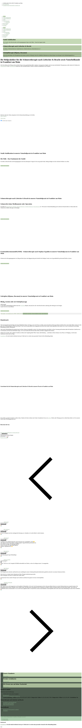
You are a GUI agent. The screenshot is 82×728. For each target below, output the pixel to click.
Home (4, 16)
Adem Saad (6, 522)
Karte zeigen (5, 676)
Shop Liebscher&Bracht (8, 704)
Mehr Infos (5, 43)
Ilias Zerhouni (6, 529)
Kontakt (4, 25)
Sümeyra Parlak (7, 559)
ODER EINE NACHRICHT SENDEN (35, 313)
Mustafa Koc (6, 551)
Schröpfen (8, 22)
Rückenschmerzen (21, 206)
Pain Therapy (6, 23)
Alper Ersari (6, 537)
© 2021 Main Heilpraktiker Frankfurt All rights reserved (13, 716)
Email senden (6, 686)
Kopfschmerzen (9, 206)
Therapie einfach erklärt (8, 703)
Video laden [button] (3, 118)
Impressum (5, 719)
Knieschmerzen (36, 206)
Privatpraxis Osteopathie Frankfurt (11, 709)
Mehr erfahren (3, 116)
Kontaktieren (3, 336)
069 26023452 (6, 4)
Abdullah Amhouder (8, 582)
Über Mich (5, 24)
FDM (4, 19)
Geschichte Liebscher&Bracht (9, 702)
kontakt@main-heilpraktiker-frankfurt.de (11, 5)
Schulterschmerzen (29, 206)
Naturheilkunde (6, 20)
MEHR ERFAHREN (5, 165)
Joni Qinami (6, 568)
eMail (49, 417)
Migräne (15, 206)
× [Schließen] (1, 726)
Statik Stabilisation (7, 17)
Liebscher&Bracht (7, 18)
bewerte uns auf (4, 437)
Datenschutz (5, 720)
